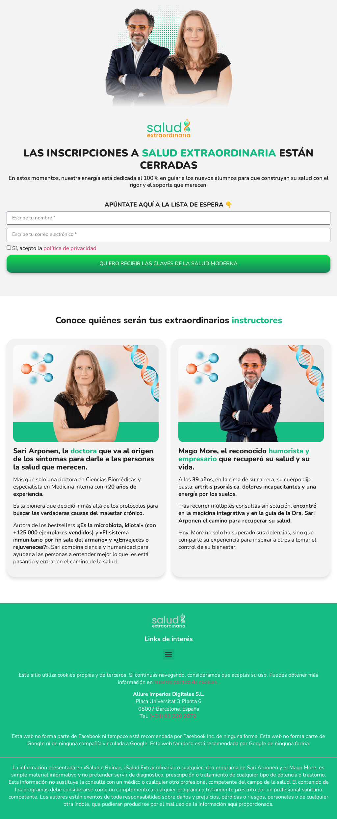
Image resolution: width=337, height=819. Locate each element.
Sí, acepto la (54, 248)
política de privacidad (69, 248)
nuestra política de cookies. (187, 682)
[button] (168, 654)
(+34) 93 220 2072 (174, 716)
